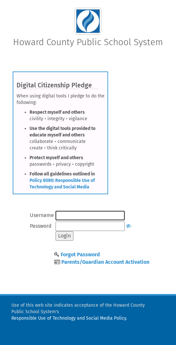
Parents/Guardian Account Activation (105, 262)
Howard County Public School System (88, 42)
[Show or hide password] (128, 226)
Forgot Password (80, 254)
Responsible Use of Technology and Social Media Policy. (69, 318)
